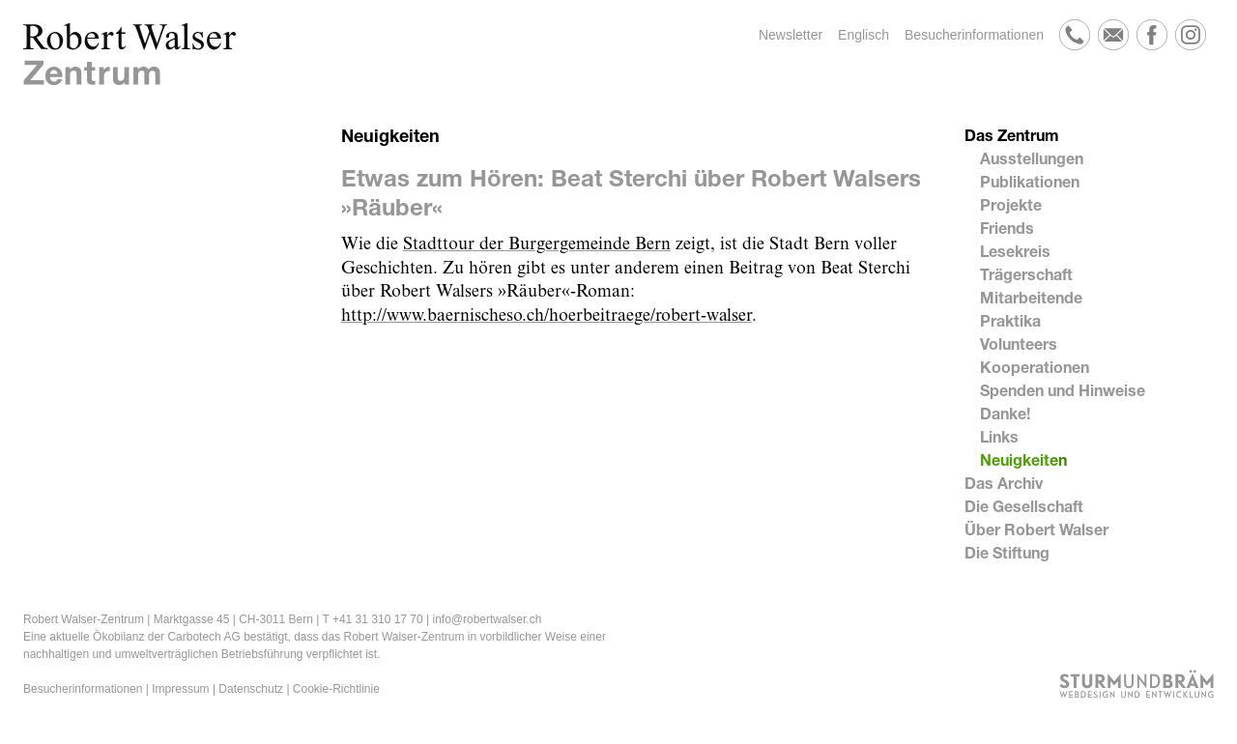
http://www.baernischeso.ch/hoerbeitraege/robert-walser (546, 316)
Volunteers (1018, 343)
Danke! (1005, 413)
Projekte (1011, 204)
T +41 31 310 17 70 (372, 619)
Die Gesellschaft (1023, 506)
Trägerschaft (1026, 274)
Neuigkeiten (1023, 459)
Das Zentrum (1011, 135)
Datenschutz (250, 689)
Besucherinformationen (974, 35)
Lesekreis (1015, 251)
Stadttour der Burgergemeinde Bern (537, 244)
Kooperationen (1034, 367)
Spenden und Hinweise (1062, 390)
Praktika (1010, 320)
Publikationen (1029, 181)
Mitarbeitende (1031, 297)
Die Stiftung (1007, 552)
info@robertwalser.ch (486, 619)
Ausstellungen (1031, 158)
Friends (1007, 227)
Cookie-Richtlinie (336, 689)
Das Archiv (1003, 482)
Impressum (180, 689)
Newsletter (790, 35)
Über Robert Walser (1036, 529)
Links (999, 436)
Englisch (863, 35)
